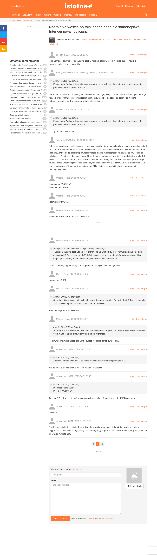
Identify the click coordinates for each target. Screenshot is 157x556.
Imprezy (68, 15)
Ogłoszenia (80, 15)
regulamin (90, 518)
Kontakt (119, 6)
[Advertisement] (28, 43)
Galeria (47, 15)
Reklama (129, 6)
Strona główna (15, 20)
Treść (53, 480)
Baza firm (27, 15)
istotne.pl (78, 5)
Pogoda (93, 15)
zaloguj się (77, 469)
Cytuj (132, 55)
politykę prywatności (105, 518)
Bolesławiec (17, 6)
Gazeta (57, 15)
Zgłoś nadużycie (141, 55)
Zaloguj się (141, 6)
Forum (38, 15)
